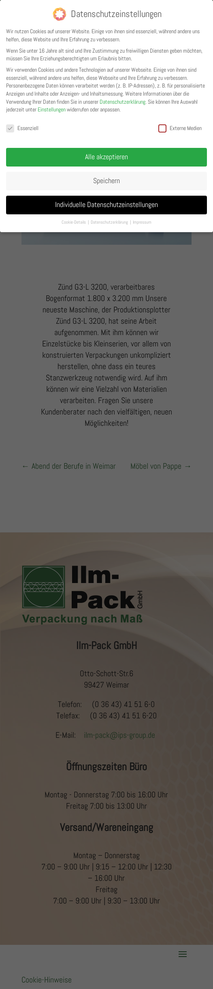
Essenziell (22, 123)
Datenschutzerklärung (122, 96)
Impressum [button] (142, 217)
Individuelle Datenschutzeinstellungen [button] (106, 199)
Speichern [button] (106, 175)
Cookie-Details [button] (74, 217)
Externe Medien (180, 123)
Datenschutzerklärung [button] (110, 217)
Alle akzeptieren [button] (106, 151)
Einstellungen (52, 105)
